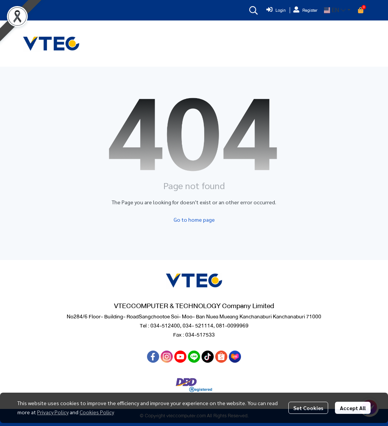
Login (276, 10)
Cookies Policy (97, 412)
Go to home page (194, 219)
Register (305, 10)
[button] (253, 10)
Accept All (353, 407)
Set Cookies (308, 407)
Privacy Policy (53, 412)
